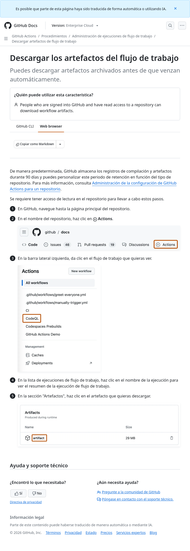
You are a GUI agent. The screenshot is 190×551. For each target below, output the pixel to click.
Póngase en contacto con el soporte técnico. (135, 499)
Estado (91, 532)
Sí (18, 493)
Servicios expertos (131, 532)
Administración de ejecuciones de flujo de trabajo (112, 36)
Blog (153, 532)
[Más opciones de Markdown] (60, 144)
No (37, 493)
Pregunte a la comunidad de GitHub (128, 492)
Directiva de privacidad (26, 502)
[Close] (176, 8)
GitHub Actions (24, 36)
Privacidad (73, 532)
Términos (53, 532)
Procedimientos (54, 36)
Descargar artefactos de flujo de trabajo (44, 41)
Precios (106, 532)
